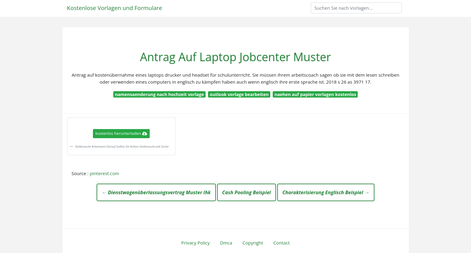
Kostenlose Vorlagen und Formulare (114, 8)
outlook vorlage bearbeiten (239, 94)
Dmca (226, 243)
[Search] (356, 7)
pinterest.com (104, 173)
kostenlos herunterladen (121, 133)
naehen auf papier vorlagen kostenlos (315, 94)
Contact (281, 243)
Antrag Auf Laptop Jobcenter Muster (235, 57)
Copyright (253, 243)
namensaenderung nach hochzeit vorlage (159, 94)
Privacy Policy (195, 243)
